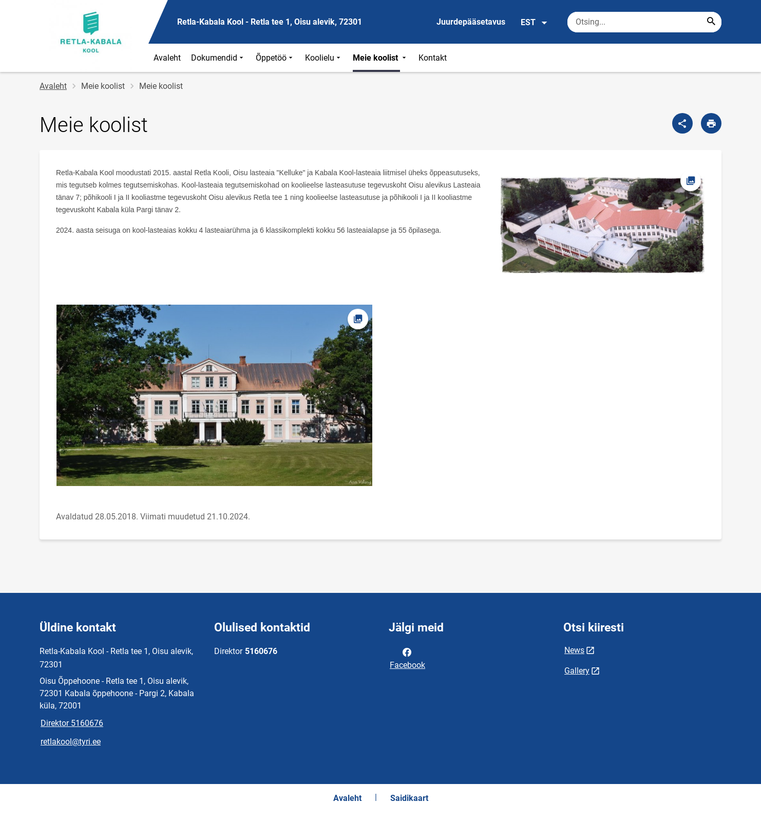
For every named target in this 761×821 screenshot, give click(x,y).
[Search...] (711, 22)
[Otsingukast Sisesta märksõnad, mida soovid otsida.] (644, 22)
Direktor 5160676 (72, 723)
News (574, 650)
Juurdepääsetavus (470, 22)
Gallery (576, 671)
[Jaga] (682, 123)
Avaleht (167, 58)
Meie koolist (380, 58)
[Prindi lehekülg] (711, 123)
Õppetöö (275, 58)
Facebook (407, 657)
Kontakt (432, 58)
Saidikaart (409, 798)
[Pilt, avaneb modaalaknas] (602, 225)
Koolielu (324, 58)
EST (534, 22)
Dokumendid (218, 58)
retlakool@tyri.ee (71, 742)
